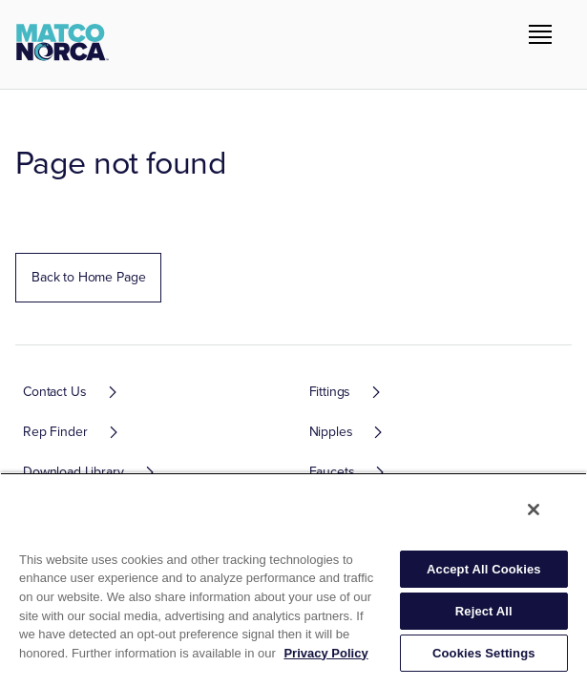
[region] (293, 579)
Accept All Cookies (484, 569)
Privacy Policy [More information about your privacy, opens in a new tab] (325, 653)
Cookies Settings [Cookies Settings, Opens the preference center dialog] (483, 653)
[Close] (534, 510)
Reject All (484, 611)
